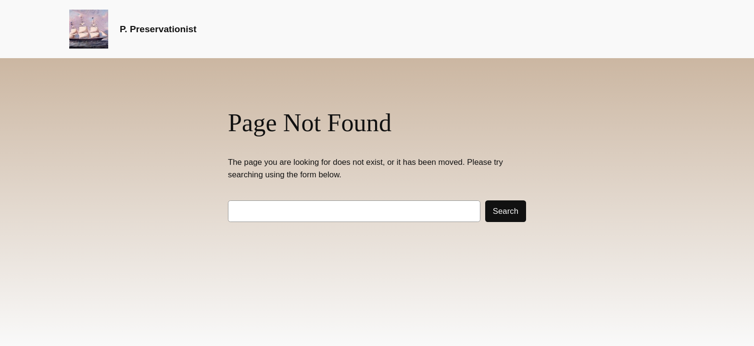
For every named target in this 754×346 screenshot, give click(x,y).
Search (505, 211)
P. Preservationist (158, 29)
